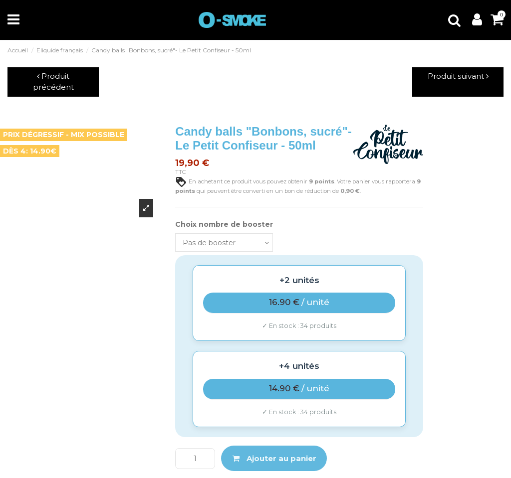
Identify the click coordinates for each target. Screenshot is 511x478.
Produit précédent (53, 81)
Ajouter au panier (274, 458)
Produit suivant (458, 76)
